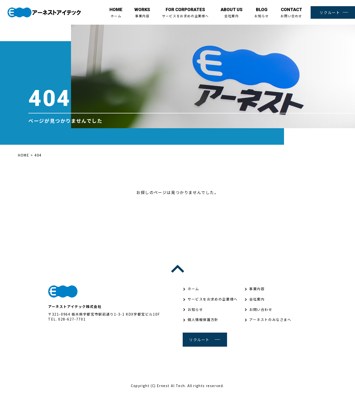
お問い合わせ (291, 12)
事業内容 (142, 12)
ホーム (116, 12)
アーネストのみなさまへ (270, 319)
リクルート (330, 12)
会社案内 (232, 12)
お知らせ (261, 12)
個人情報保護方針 (203, 319)
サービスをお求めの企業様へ (185, 12)
